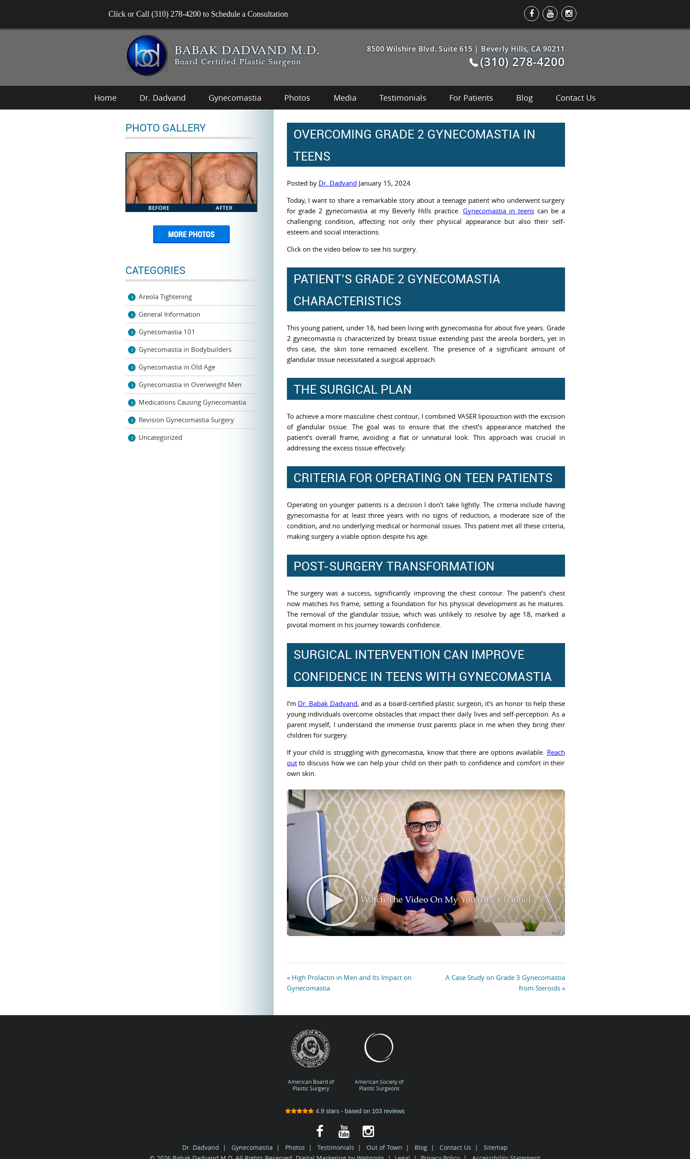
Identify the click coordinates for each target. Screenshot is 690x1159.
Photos (297, 97)
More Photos (191, 237)
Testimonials (402, 97)
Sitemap (496, 1147)
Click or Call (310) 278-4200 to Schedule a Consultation (198, 14)
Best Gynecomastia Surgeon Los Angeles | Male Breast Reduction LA (146, 55)
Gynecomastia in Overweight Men (190, 384)
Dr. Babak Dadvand (327, 703)
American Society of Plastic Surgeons (379, 1060)
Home (105, 97)
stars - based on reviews (344, 1111)
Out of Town (384, 1147)
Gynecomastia (235, 97)
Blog (524, 97)
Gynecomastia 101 (167, 331)
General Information (169, 314)
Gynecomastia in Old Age (177, 366)
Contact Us (576, 97)
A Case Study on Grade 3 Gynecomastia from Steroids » (505, 982)
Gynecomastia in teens (498, 210)
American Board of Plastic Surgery (311, 1060)
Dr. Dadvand (162, 97)
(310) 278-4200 (522, 61)
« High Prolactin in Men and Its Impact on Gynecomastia (349, 982)
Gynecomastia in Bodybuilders (185, 349)
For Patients (471, 97)
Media (345, 97)
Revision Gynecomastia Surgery (186, 419)
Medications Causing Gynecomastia (192, 402)
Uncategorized (160, 437)
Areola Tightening (165, 296)
